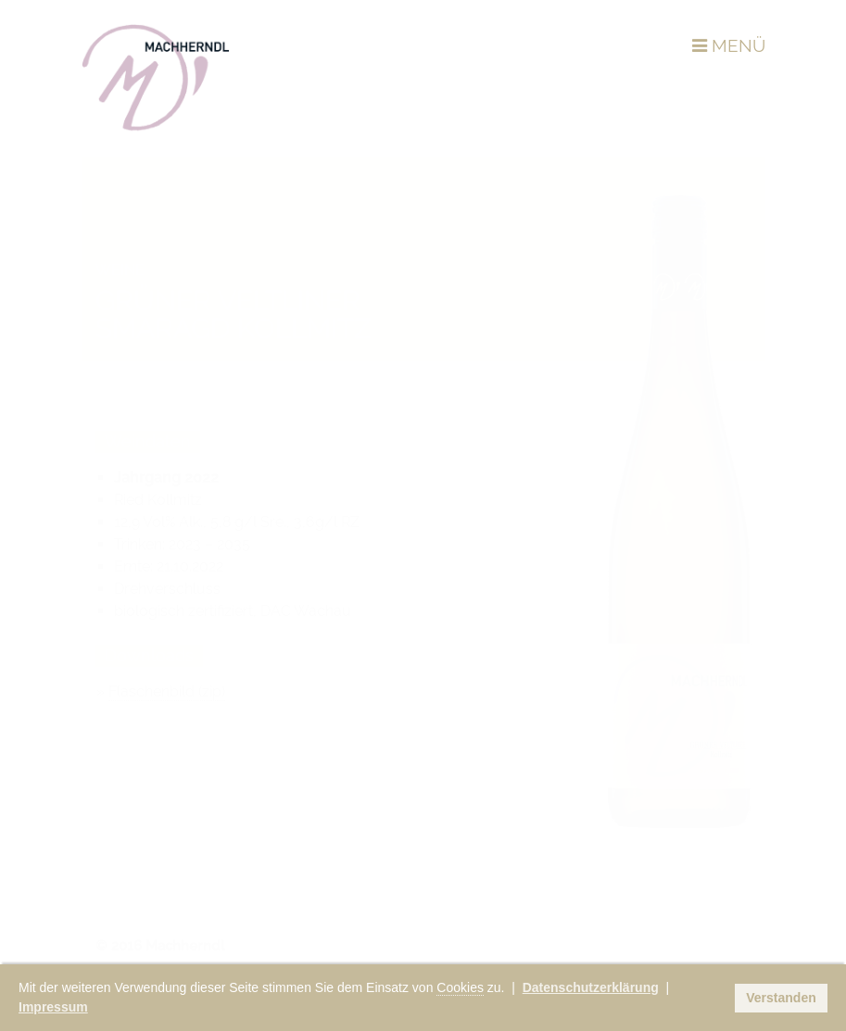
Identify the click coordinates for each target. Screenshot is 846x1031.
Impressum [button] (53, 1007)
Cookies (460, 987)
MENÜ (728, 45)
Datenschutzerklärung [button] (591, 987)
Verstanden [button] (780, 997)
